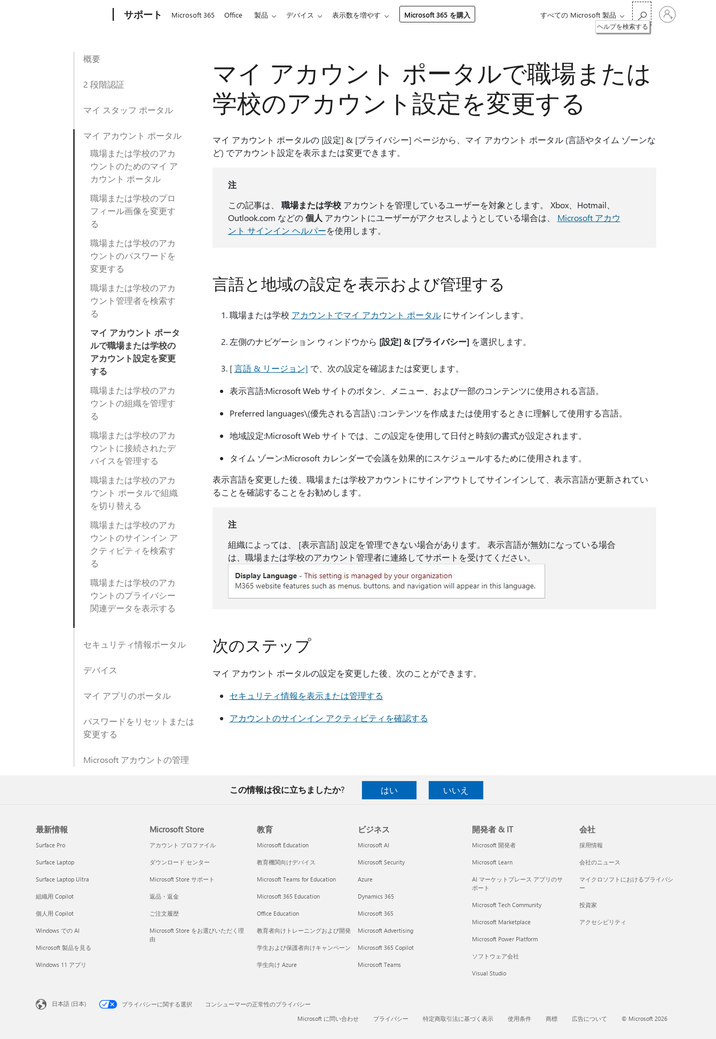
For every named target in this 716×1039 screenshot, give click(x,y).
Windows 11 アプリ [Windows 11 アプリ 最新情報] (61, 965)
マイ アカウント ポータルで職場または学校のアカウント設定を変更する (135, 351)
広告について (589, 1018)
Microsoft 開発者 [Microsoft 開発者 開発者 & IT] (494, 845)
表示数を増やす (365, 14)
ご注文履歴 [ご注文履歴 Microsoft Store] (164, 913)
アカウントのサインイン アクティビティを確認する (329, 717)
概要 (91, 58)
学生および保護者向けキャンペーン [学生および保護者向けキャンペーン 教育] (304, 947)
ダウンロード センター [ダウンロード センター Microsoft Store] (180, 862)
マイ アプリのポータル (127, 695)
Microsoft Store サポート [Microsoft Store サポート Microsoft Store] (182, 879)
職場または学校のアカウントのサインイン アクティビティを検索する (134, 544)
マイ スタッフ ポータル (128, 109)
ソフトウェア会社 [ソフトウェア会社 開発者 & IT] (495, 956)
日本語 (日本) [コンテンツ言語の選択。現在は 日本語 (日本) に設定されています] (69, 1003)
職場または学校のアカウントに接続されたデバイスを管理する (133, 447)
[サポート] (142, 15)
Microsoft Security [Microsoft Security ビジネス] (381, 862)
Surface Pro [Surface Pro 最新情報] (50, 845)
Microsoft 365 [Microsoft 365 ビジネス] (376, 913)
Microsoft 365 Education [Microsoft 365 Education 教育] (288, 896)
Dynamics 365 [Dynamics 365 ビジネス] (376, 896)
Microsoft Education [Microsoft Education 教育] (283, 845)
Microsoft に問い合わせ (328, 1018)
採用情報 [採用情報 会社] (591, 845)
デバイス (306, 14)
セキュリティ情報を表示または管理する (306, 695)
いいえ (456, 790)
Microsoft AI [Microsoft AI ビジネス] (373, 845)
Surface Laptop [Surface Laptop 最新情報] (55, 862)
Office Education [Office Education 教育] (278, 913)
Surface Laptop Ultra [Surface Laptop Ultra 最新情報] (62, 879)
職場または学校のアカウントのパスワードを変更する (133, 255)
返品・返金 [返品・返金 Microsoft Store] (164, 896)
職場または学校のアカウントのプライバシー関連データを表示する (133, 595)
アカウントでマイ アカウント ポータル (366, 314)
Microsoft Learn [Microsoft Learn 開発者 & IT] (492, 862)
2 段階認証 (103, 84)
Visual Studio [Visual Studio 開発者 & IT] (489, 973)
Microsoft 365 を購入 (446, 14)
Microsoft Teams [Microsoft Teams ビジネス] (379, 965)
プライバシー (390, 1018)
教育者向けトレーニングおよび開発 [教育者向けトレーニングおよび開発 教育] (304, 930)
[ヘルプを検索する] (641, 14)
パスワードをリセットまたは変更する (138, 727)
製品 (265, 14)
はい (389, 790)
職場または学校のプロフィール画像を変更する (133, 210)
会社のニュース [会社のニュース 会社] (599, 862)
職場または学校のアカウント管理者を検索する (133, 300)
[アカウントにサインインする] (667, 14)
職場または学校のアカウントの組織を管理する (133, 402)
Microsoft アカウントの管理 (136, 759)
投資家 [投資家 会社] (588, 905)
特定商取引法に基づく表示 (458, 1018)
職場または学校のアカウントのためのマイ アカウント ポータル (134, 165)
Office (235, 14)
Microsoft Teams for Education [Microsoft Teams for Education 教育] (296, 879)
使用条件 (519, 1018)
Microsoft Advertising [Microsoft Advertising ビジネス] (385, 930)
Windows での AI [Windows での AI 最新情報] (58, 930)
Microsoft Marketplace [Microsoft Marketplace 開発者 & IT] (501, 922)
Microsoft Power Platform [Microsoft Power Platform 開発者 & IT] (505, 939)
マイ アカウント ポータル (132, 135)
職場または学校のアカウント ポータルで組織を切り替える (134, 492)
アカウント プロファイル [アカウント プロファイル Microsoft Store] (183, 845)
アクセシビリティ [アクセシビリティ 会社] (602, 922)
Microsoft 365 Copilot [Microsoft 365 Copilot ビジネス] (386, 947)
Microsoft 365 (193, 14)
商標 (551, 1018)
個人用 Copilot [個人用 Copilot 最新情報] (55, 913)
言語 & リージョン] (271, 368)
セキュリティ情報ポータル (134, 644)
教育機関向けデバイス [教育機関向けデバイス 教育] (286, 862)
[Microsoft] (72, 15)
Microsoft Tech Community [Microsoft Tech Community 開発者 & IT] (506, 905)
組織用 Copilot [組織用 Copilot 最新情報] (55, 896)
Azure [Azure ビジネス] (365, 879)
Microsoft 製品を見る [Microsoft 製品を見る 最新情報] (63, 947)
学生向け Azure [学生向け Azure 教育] (277, 965)
